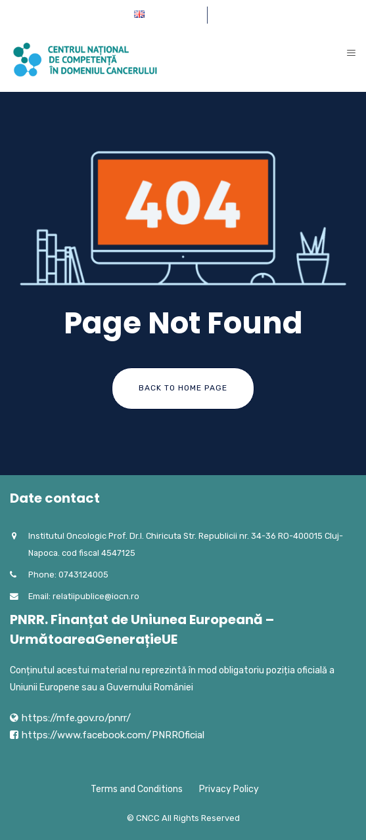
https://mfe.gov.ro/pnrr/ (76, 718)
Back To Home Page (183, 387)
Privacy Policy (229, 789)
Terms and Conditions (137, 789)
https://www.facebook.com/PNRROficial (113, 735)
